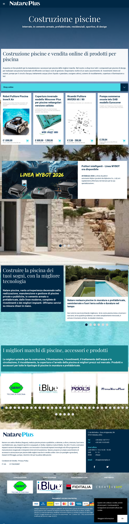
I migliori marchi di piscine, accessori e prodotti (56, 345)
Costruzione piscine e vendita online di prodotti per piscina (60, 51)
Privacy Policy (23, 456)
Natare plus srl (18, 429)
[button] (60, 241)
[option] (16, 114)
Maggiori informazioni (106, 518)
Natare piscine (25, 3)
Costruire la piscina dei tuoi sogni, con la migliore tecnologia (31, 270)
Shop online (8, 82)
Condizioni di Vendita (9, 456)
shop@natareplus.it (102, 455)
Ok (122, 518)
